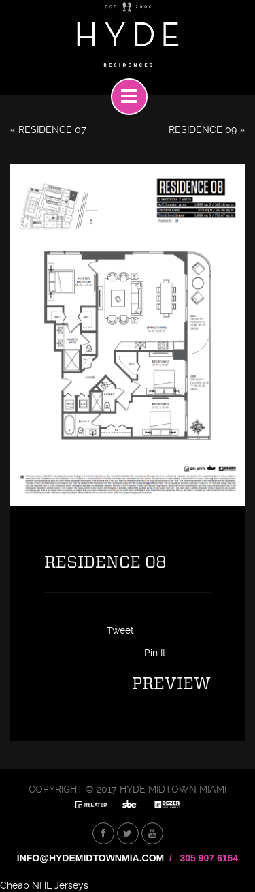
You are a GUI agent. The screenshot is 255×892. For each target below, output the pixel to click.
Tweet (120, 630)
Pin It (155, 652)
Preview (171, 684)
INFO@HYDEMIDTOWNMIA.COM (90, 857)
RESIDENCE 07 (52, 129)
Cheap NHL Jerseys (44, 885)
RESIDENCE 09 (203, 129)
